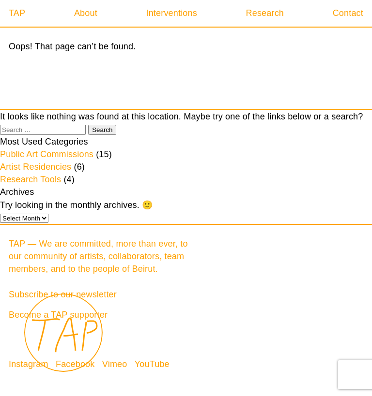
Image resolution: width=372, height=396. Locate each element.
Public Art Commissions (46, 154)
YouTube (152, 364)
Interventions (171, 13)
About (85, 13)
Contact (348, 13)
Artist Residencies (35, 167)
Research (265, 13)
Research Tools (30, 179)
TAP (17, 13)
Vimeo (114, 364)
